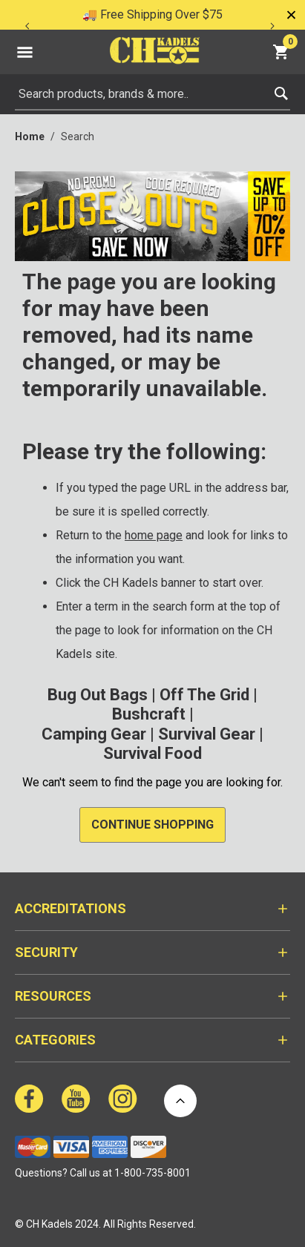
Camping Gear (94, 734)
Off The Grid (204, 694)
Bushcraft (149, 714)
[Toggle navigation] (24, 52)
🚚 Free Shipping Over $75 (152, 14)
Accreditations (70, 908)
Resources (53, 996)
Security (46, 952)
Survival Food (152, 753)
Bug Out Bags (97, 694)
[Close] (290, 14)
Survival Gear (206, 734)
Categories (55, 1039)
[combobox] (152, 94)
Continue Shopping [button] (152, 824)
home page (154, 535)
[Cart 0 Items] (282, 52)
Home (30, 136)
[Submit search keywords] (281, 90)
